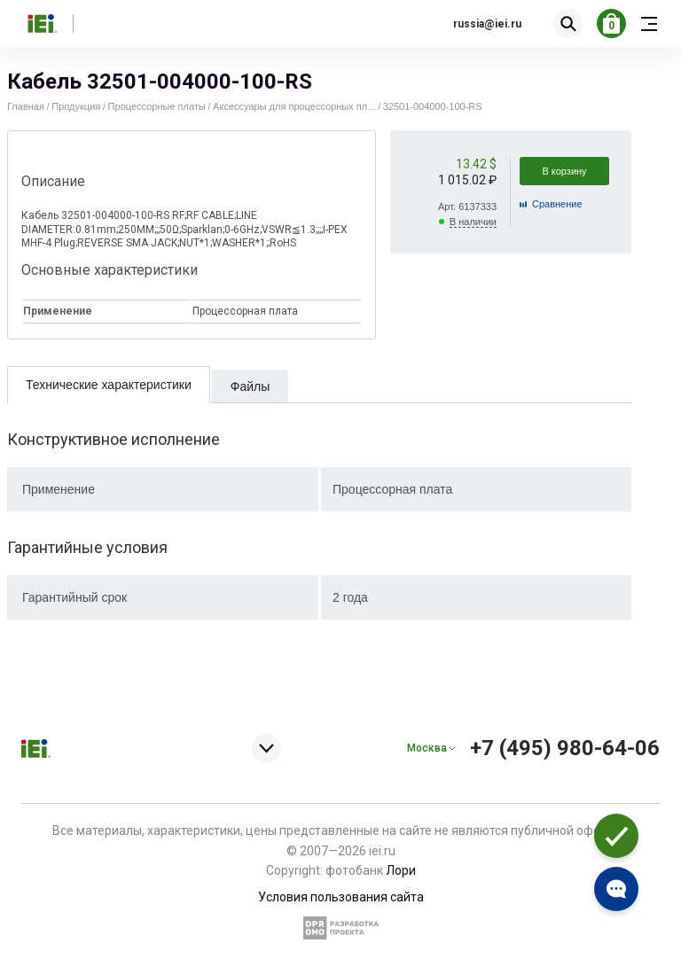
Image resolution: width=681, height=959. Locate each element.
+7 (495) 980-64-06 (565, 748)
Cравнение (557, 204)
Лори (401, 870)
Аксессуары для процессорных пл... (294, 106)
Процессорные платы (157, 106)
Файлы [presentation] (250, 386)
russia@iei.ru (487, 24)
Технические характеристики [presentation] (109, 385)
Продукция (75, 106)
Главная (25, 106)
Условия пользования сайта (341, 897)
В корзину (564, 171)
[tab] (108, 384)
